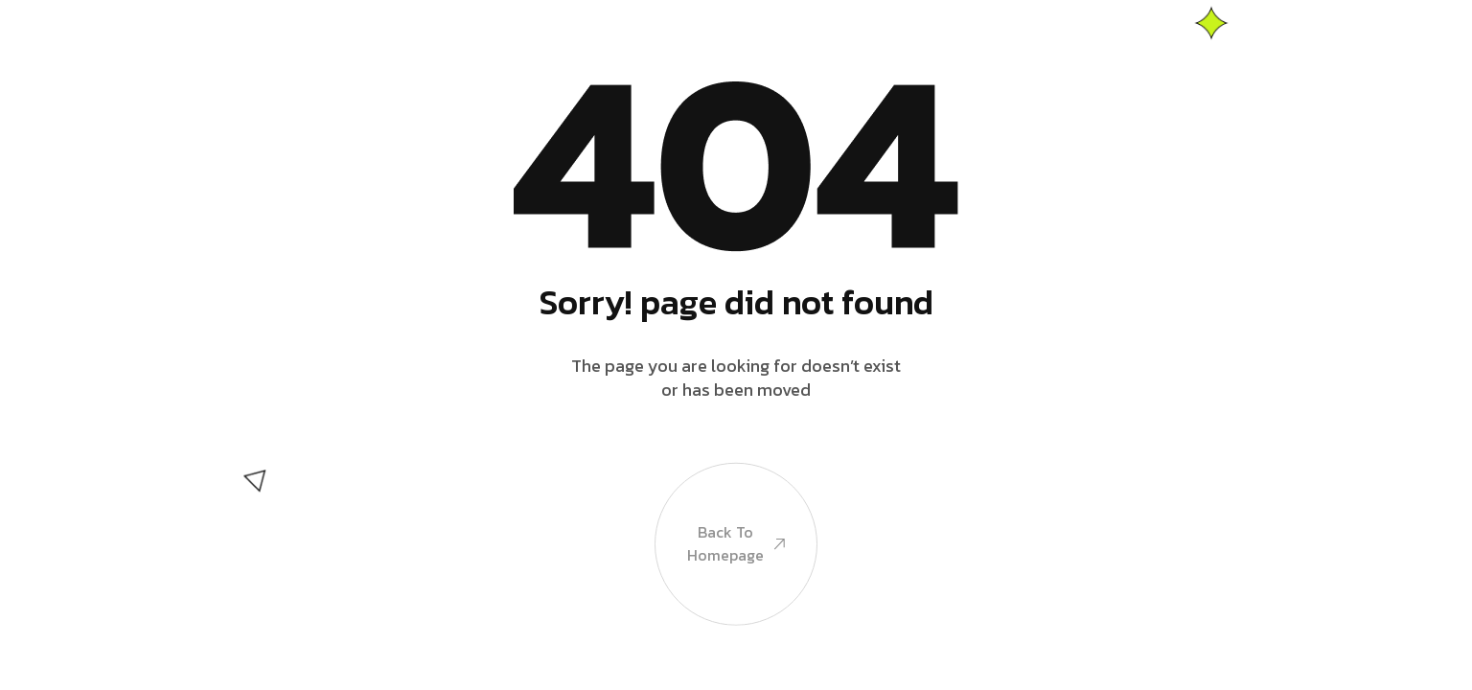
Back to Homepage (736, 556)
